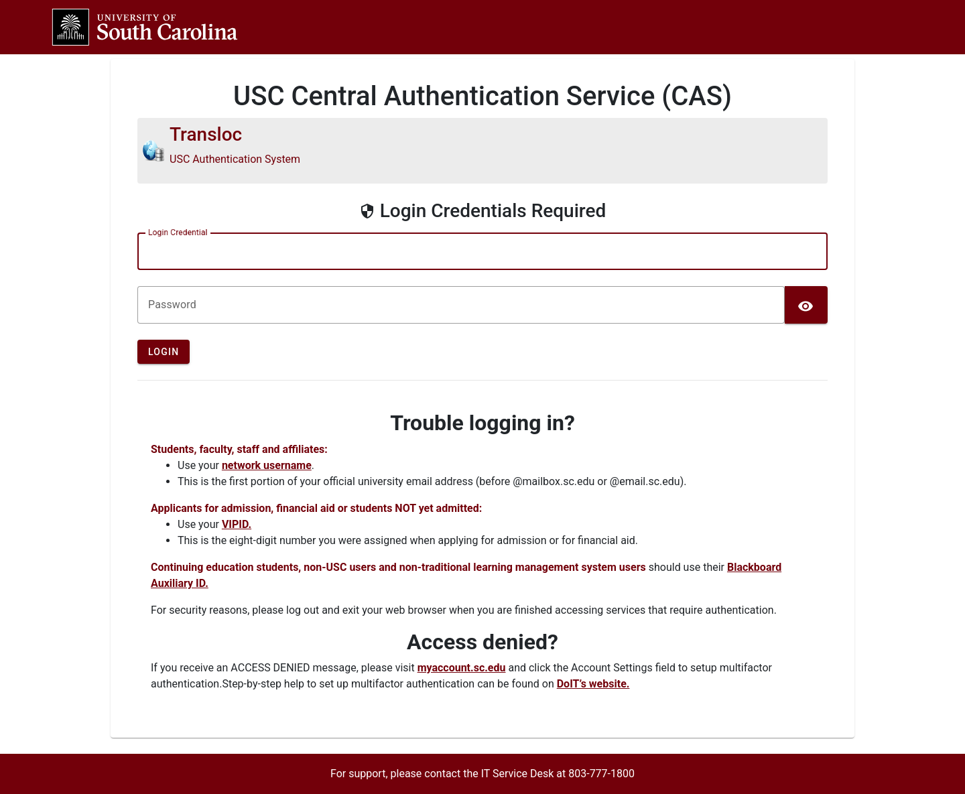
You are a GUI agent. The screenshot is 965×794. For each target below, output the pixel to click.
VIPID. (236, 524)
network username (267, 465)
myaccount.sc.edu (461, 667)
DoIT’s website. (593, 683)
